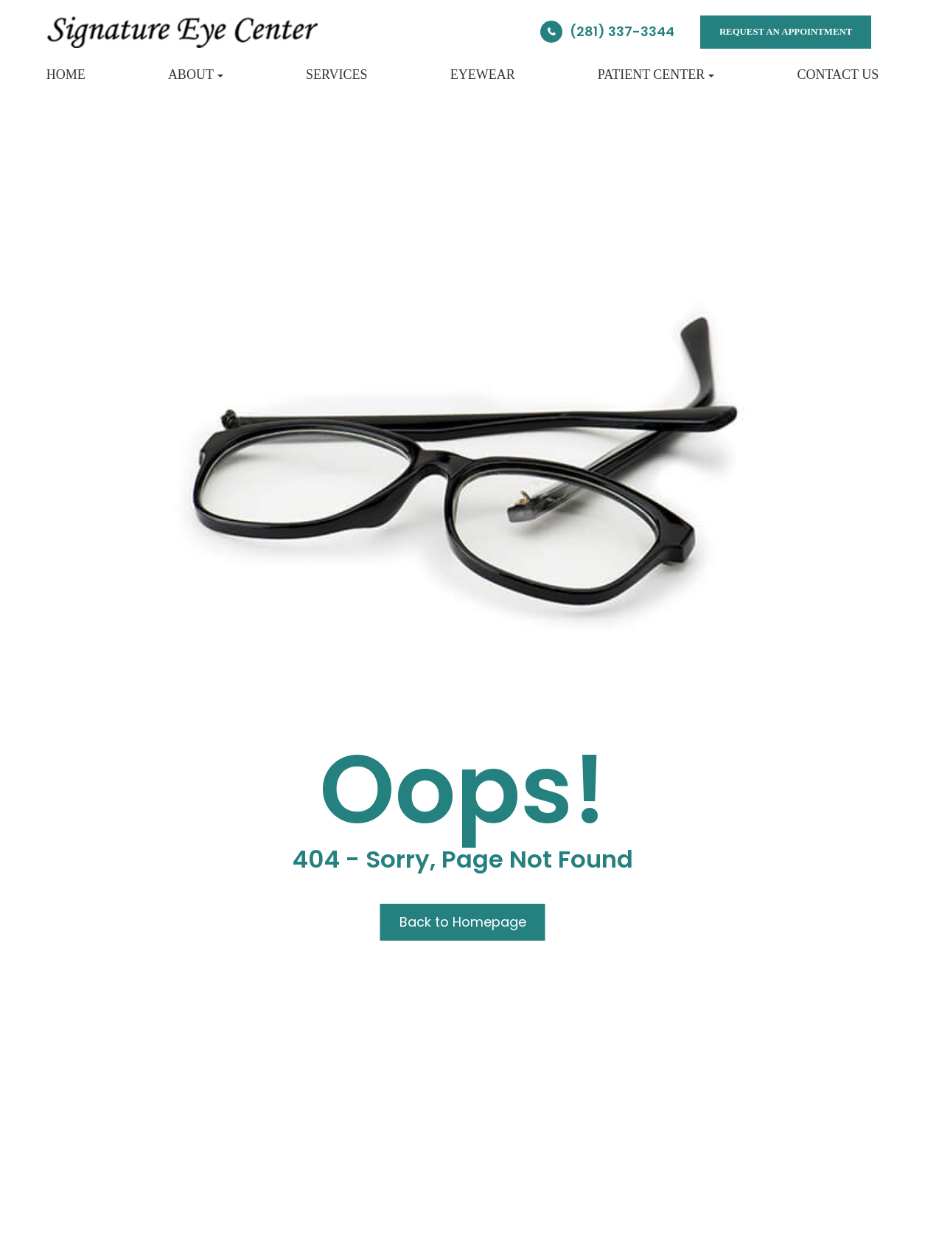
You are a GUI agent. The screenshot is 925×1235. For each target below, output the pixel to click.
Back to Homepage (462, 922)
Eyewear (482, 74)
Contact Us (838, 74)
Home (65, 74)
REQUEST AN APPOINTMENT (785, 32)
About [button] (195, 74)
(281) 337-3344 (622, 31)
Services (337, 74)
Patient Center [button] (656, 74)
